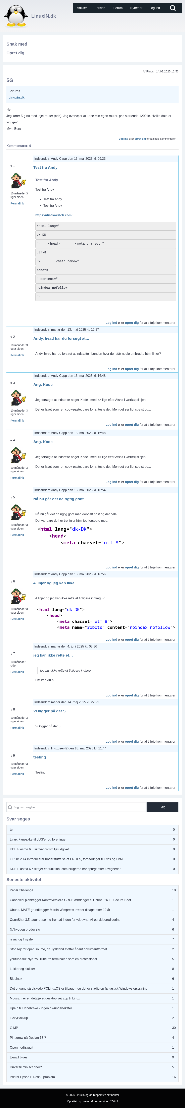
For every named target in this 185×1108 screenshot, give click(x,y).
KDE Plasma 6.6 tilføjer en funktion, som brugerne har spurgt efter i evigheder (65, 869)
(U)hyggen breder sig (25, 929)
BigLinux (16, 978)
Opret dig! (16, 53)
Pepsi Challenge (21, 890)
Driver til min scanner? (26, 1067)
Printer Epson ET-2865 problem (32, 1077)
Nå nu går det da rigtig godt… (60, 499)
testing (39, 757)
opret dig (140, 138)
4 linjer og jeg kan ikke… (55, 583)
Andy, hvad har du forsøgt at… (61, 338)
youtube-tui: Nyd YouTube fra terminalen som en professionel (53, 959)
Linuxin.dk (16, 97)
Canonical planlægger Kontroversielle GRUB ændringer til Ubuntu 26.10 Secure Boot (70, 900)
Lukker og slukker (22, 969)
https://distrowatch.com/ (54, 215)
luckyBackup (19, 1018)
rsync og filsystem (22, 939)
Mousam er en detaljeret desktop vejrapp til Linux (45, 998)
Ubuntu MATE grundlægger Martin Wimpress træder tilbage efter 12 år (60, 910)
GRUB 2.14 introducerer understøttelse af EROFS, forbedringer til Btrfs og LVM (66, 859)
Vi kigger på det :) (49, 711)
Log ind (123, 138)
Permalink (17, 203)
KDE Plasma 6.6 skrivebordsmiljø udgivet (39, 849)
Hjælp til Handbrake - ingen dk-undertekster (41, 1008)
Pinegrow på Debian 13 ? (28, 1037)
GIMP (14, 1028)
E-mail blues (19, 1057)
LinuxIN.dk (43, 16)
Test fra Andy (45, 167)
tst (11, 829)
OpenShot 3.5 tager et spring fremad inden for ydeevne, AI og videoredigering (65, 919)
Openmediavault (21, 1047)
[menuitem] (82, 8)
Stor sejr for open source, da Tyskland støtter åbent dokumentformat (58, 949)
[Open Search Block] (173, 8)
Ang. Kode (43, 384)
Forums (14, 91)
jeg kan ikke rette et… (53, 655)
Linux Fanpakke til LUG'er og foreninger (38, 839)
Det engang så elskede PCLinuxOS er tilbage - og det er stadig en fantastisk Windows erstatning (78, 988)
